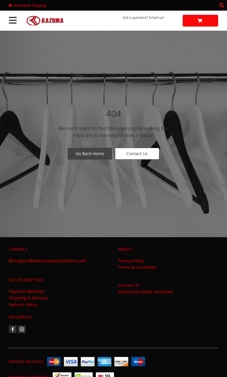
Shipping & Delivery (28, 298)
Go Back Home (90, 153)
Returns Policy (23, 304)
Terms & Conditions (137, 267)
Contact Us (137, 153)
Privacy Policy (131, 260)
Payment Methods (27, 291)
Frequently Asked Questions (146, 291)
